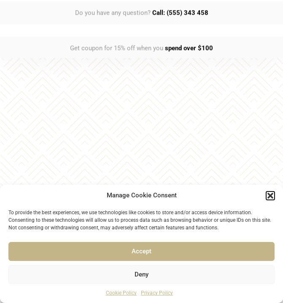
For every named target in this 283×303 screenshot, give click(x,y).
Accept (141, 251)
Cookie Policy (121, 293)
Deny (141, 274)
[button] (270, 195)
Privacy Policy (157, 293)
